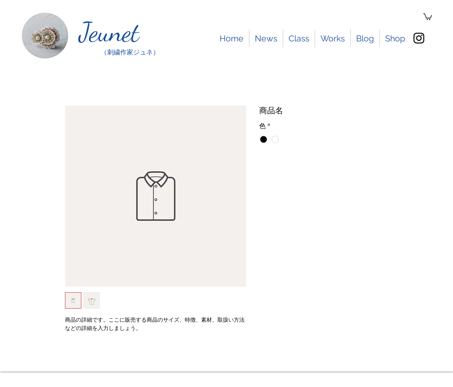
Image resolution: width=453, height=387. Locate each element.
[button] (427, 16)
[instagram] (419, 38)
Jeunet (109, 32)
